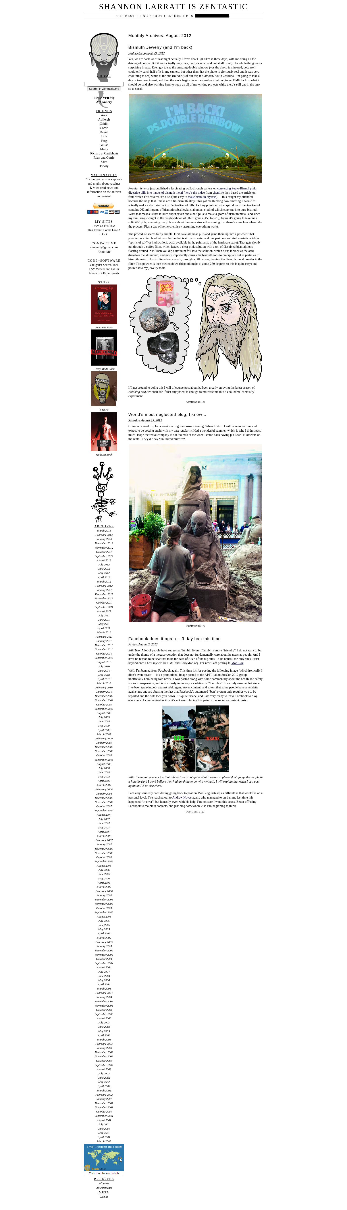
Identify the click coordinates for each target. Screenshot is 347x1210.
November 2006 (104, 853)
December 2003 (104, 1001)
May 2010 (104, 674)
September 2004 (104, 963)
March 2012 (104, 581)
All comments (104, 1187)
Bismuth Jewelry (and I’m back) (160, 47)
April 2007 (104, 831)
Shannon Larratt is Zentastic (173, 6)
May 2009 (104, 725)
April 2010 (104, 679)
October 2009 (104, 704)
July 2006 (104, 869)
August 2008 (104, 764)
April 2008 (104, 780)
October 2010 (104, 653)
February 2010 (104, 687)
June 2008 (104, 772)
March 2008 (104, 785)
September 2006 (104, 861)
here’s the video (195, 192)
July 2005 (104, 920)
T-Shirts (104, 409)
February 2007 (104, 840)
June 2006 (104, 874)
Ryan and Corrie (104, 157)
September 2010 (104, 657)
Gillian (104, 145)
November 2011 (104, 598)
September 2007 (104, 810)
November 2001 (104, 1107)
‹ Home (104, 76)
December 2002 (104, 1052)
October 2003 (104, 1009)
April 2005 (104, 933)
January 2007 (104, 844)
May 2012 (104, 573)
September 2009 (104, 708)
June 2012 (104, 568)
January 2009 (104, 742)
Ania (104, 115)
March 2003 (104, 1039)
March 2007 (104, 836)
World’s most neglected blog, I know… (167, 414)
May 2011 (104, 623)
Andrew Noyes (182, 797)
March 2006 (104, 887)
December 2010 (104, 645)
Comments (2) (195, 626)
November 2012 (104, 547)
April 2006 (104, 882)
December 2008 (104, 746)
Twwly (104, 166)
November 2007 (104, 802)
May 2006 (104, 878)
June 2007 (104, 823)
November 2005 (104, 903)
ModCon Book (104, 454)
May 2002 (104, 1081)
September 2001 (104, 1115)
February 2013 (104, 534)
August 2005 (104, 916)
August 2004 (104, 967)
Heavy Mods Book (104, 368)
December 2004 (104, 950)
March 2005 (104, 937)
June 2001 (104, 1128)
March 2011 (104, 632)
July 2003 (104, 1022)
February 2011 (103, 636)
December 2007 (104, 797)
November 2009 (104, 700)
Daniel (104, 132)
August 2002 (104, 1069)
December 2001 (104, 1103)
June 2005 (104, 925)
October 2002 (104, 1060)
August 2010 (104, 662)
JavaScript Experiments (104, 273)
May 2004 (104, 980)
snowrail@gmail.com (104, 247)
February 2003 (104, 1043)
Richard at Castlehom (104, 153)
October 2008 (104, 755)
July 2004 (104, 971)
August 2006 (104, 865)
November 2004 (104, 954)
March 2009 (104, 734)
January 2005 (104, 946)
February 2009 (104, 738)
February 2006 (104, 891)
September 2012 (104, 556)
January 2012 (104, 590)
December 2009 (104, 696)
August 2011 (104, 611)
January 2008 (104, 793)
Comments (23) (195, 812)
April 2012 (104, 577)
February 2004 (104, 992)
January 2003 (104, 1048)
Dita (104, 136)
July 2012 (104, 564)
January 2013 (104, 539)
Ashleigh (104, 119)
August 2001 (104, 1120)
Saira (104, 162)
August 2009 (104, 713)
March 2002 (104, 1090)
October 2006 (104, 857)
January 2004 (104, 997)
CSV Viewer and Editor (104, 269)
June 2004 (104, 976)
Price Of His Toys (104, 226)
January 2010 (104, 691)
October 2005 (104, 908)
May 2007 (104, 827)
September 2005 (104, 912)
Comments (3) (195, 402)
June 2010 (104, 670)
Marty (104, 149)
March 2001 (104, 1141)
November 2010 (104, 649)
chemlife (218, 192)
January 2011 (104, 641)
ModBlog (237, 663)
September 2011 (104, 607)
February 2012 (104, 585)
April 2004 (104, 984)
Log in (104, 1196)
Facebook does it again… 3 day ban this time (174, 638)
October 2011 (104, 602)
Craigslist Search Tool (104, 265)
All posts (104, 1183)
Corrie (104, 128)
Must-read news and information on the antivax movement (104, 192)
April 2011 (104, 628)
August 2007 (104, 814)
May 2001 (104, 1132)
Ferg (104, 140)
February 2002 (104, 1094)
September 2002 (104, 1065)
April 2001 (104, 1137)
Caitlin (104, 123)
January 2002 (104, 1099)
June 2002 (104, 1077)
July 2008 (104, 768)
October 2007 (104, 806)
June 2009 (104, 721)
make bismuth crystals (202, 197)
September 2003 (104, 1014)
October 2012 (104, 551)
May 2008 (104, 776)
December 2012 (104, 543)
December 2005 (104, 899)
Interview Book (104, 327)
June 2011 (104, 619)
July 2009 (104, 717)
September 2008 (104, 759)
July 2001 (104, 1124)
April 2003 (104, 1035)
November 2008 (104, 751)
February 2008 (104, 789)
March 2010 (104, 683)
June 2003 (104, 1026)
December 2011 (104, 594)
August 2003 (104, 1018)
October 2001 (104, 1111)
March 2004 (104, 988)
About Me (104, 251)
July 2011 (104, 615)
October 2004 (104, 959)
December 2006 (104, 848)
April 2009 (104, 730)
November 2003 (104, 1005)
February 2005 (104, 942)
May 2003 (104, 1031)
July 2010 (104, 666)
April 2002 (104, 1086)
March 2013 (104, 530)
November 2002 (104, 1056)
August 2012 (104, 560)
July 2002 (104, 1073)
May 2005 (104, 929)
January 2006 (104, 895)
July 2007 (104, 819)
